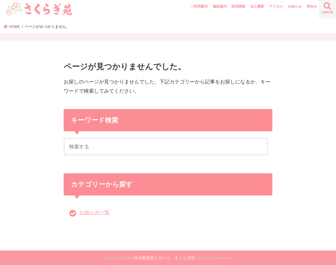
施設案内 (220, 6)
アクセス (276, 6)
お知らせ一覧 (94, 212)
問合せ (312, 6)
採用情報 (238, 6)
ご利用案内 (199, 6)
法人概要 (257, 6)
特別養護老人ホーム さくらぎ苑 (164, 258)
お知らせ (295, 6)
